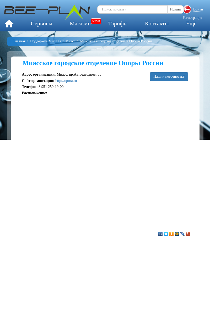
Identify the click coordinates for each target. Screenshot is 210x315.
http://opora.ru (66, 80)
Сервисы (41, 23)
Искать (175, 9)
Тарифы (117, 23)
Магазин (80, 23)
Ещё (191, 23)
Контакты (157, 23)
